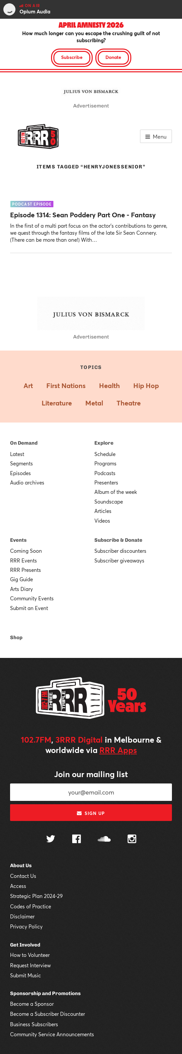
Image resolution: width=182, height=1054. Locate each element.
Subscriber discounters (120, 550)
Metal (94, 402)
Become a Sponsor (32, 1003)
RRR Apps (118, 750)
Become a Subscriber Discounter (47, 1013)
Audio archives (27, 482)
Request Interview (30, 965)
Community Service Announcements (52, 1034)
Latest (17, 454)
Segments (21, 463)
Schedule (105, 454)
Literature (57, 402)
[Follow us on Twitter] (50, 839)
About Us (21, 865)
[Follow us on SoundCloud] (104, 839)
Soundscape (108, 501)
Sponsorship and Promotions (45, 993)
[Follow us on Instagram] (132, 839)
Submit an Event (29, 608)
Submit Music (25, 975)
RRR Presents (25, 570)
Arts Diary (21, 589)
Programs (105, 463)
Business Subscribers (34, 1024)
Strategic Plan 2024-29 (36, 896)
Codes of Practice (30, 906)
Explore (103, 443)
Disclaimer (22, 916)
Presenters (106, 482)
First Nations (66, 385)
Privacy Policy (26, 926)
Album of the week (115, 491)
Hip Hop (146, 385)
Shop (16, 637)
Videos (102, 520)
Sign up (91, 813)
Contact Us (23, 876)
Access (18, 886)
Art (28, 385)
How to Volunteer (30, 955)
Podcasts (105, 473)
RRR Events (23, 560)
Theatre (129, 402)
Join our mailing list (91, 774)
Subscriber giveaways (119, 560)
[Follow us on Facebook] (76, 839)
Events (18, 540)
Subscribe (72, 57)
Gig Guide (21, 579)
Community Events (32, 598)
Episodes (20, 473)
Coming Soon (26, 550)
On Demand (24, 443)
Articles (102, 511)
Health (109, 385)
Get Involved (25, 945)
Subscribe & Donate (118, 540)
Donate (113, 57)
